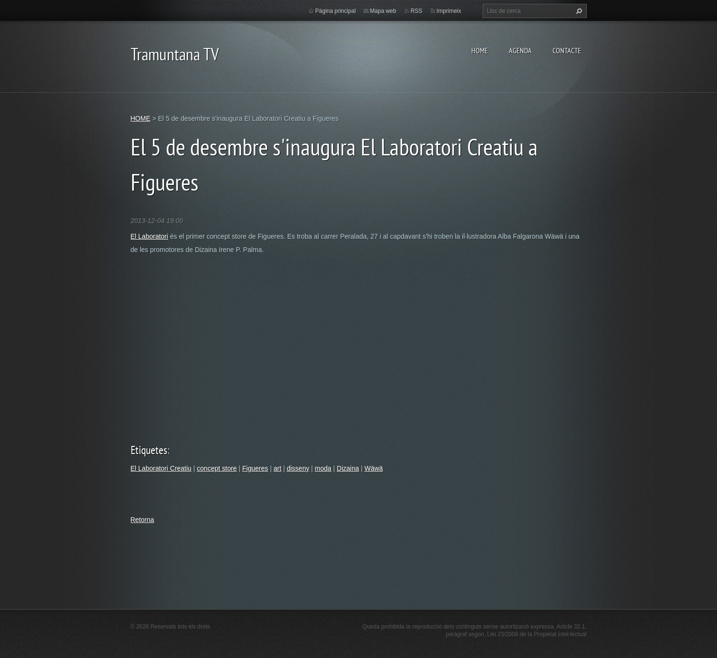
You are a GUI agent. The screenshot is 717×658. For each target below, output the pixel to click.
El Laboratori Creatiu (161, 468)
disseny (298, 468)
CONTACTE (567, 50)
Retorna (142, 519)
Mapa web (383, 11)
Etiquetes (149, 450)
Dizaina (348, 468)
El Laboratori (149, 236)
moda (323, 468)
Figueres (255, 468)
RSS (416, 11)
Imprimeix (449, 11)
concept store (217, 468)
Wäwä (373, 468)
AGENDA (520, 50)
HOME (479, 50)
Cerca (578, 11)
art (277, 468)
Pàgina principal (335, 11)
